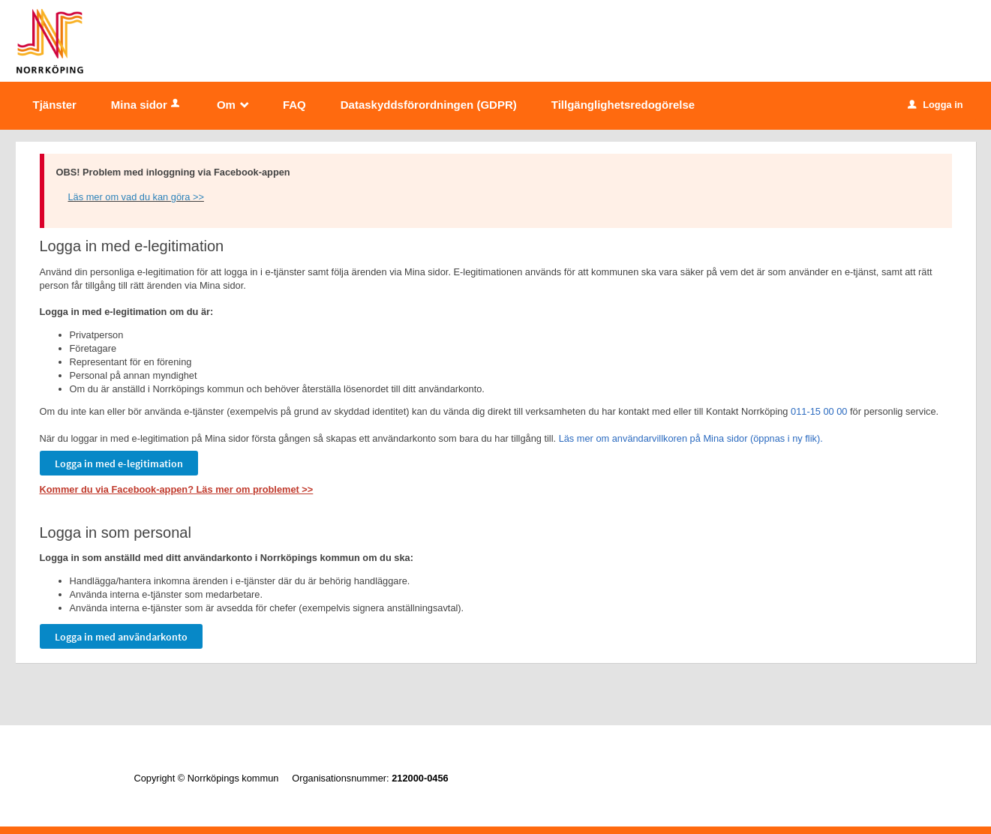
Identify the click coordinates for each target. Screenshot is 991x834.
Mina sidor (146, 104)
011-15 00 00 (819, 411)
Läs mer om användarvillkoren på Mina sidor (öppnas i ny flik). (691, 438)
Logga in (935, 104)
